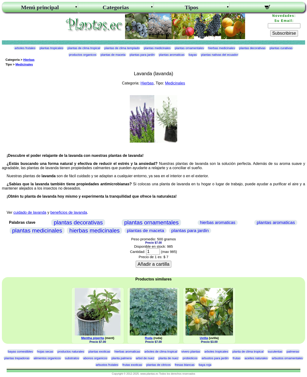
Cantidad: (137, 252)
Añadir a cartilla (153, 264)
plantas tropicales (51, 48)
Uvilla (204, 338)
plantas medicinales (157, 48)
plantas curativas (281, 48)
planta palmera (122, 358)
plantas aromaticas (171, 54)
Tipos (191, 7)
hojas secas (45, 351)
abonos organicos (95, 358)
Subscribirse (284, 33)
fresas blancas (185, 365)
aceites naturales (256, 358)
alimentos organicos (47, 358)
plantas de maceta (113, 54)
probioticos (190, 358)
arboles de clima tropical (160, 351)
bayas (193, 54)
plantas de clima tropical (83, 48)
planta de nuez (168, 358)
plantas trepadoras (16, 358)
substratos (72, 358)
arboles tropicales (216, 351)
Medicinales (24, 64)
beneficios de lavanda (68, 212)
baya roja (205, 365)
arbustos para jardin (215, 358)
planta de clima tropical (248, 351)
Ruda (149, 338)
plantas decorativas (252, 48)
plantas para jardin (142, 54)
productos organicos (82, 54)
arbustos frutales (107, 365)
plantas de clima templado (122, 48)
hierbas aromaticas (217, 222)
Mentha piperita (92, 338)
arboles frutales (24, 48)
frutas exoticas (132, 365)
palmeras (293, 351)
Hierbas (29, 59)
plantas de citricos (158, 365)
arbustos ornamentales (287, 358)
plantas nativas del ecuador (219, 54)
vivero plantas (190, 351)
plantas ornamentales (189, 48)
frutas (236, 358)
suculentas (275, 351)
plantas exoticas (99, 351)
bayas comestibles (20, 351)
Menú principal (40, 7)
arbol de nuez (145, 358)
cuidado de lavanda (29, 212)
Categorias (115, 7)
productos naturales (70, 351)
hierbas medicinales (221, 48)
